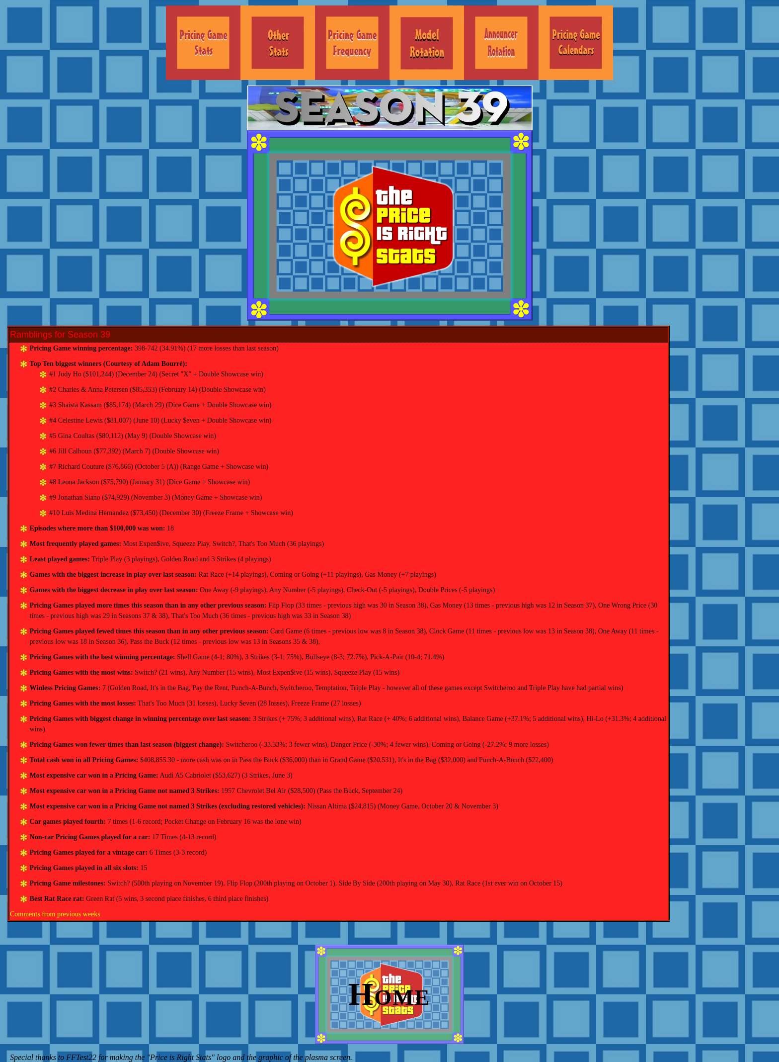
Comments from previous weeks (55, 914)
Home (389, 994)
